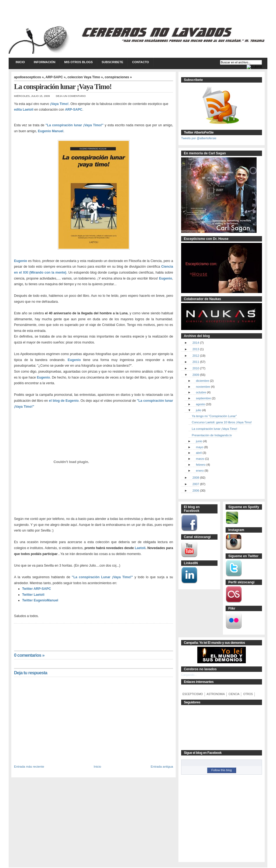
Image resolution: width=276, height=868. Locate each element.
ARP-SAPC (73, 109)
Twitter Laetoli (33, 595)
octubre (201, 392)
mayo (199, 447)
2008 (195, 477)
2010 (195, 368)
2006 (195, 490)
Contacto (140, 62)
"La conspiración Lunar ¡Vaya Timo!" (102, 577)
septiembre (203, 398)
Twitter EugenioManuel (40, 600)
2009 (195, 374)
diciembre (202, 380)
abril (199, 452)
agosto (200, 404)
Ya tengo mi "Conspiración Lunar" (214, 416)
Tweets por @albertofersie (198, 138)
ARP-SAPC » (56, 77)
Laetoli (140, 548)
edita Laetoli (23, 109)
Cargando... (189, 674)
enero (200, 470)
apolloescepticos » (29, 77)
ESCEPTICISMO (192, 694)
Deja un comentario (70, 95)
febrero (200, 464)
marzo (200, 458)
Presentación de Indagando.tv (212, 435)
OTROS (248, 694)
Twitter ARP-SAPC (36, 589)
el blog (54, 401)
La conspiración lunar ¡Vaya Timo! (214, 428)
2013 (195, 349)
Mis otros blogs (78, 62)
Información (44, 62)
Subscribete (112, 62)
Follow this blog (221, 770)
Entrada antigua (162, 766)
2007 (195, 484)
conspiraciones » (118, 77)
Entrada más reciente (29, 766)
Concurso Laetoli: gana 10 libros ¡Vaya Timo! (222, 422)
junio (199, 441)
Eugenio (20, 261)
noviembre (203, 386)
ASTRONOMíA (216, 694)
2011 (195, 361)
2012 (195, 355)
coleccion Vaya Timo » (85, 77)
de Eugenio (70, 401)
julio (198, 410)
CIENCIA (234, 694)
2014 (195, 342)
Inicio (20, 62)
